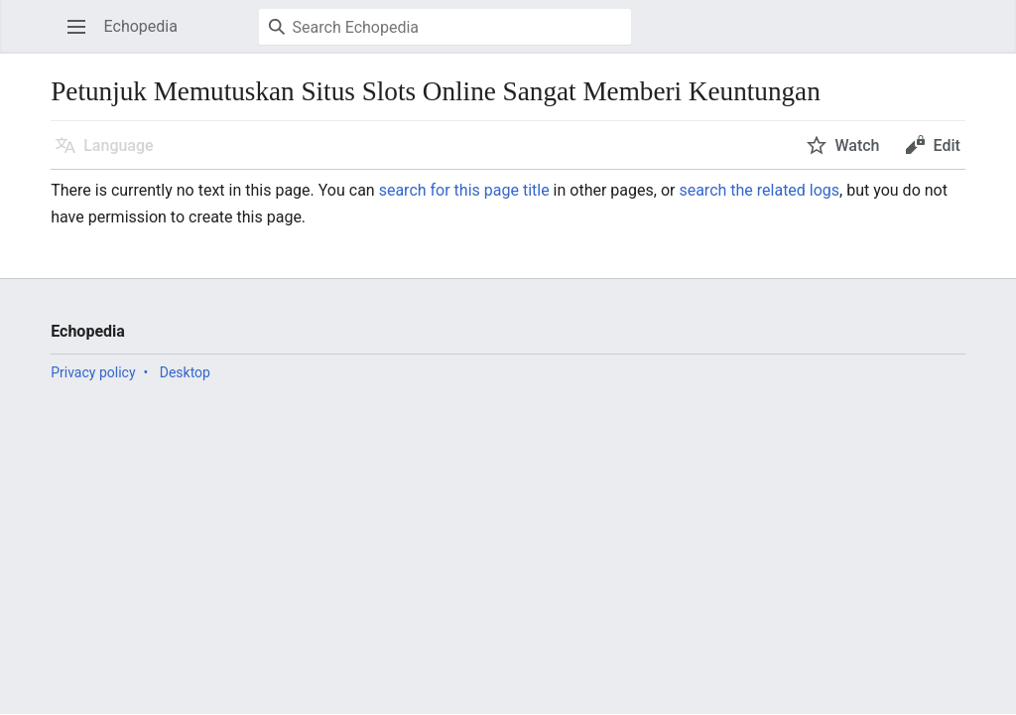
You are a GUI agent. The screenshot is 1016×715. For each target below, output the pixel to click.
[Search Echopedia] (445, 27)
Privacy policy (93, 372)
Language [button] (118, 145)
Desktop (185, 372)
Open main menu (82, 36)
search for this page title (464, 190)
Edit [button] (946, 145)
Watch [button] (856, 145)
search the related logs (759, 190)
